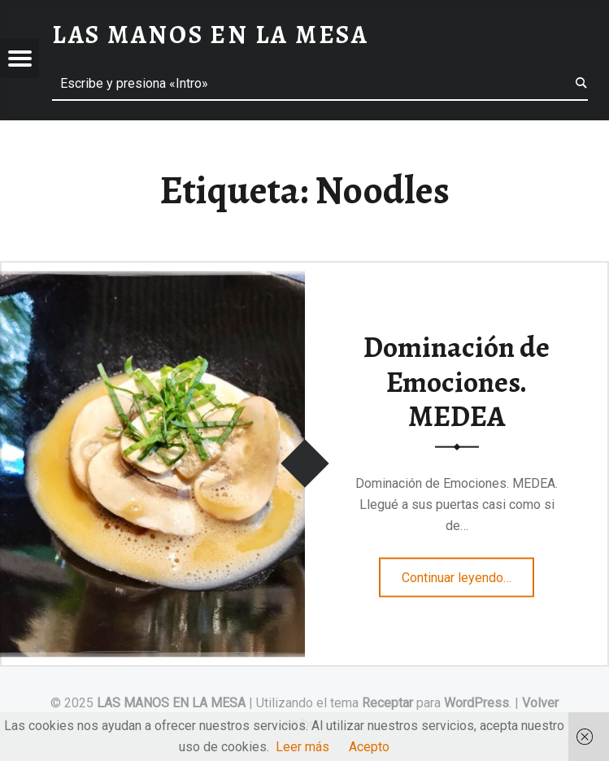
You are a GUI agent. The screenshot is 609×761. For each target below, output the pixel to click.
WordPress (476, 703)
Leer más (302, 746)
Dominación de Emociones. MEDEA (456, 382)
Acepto (369, 746)
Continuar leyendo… (468, 572)
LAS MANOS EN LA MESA (171, 703)
